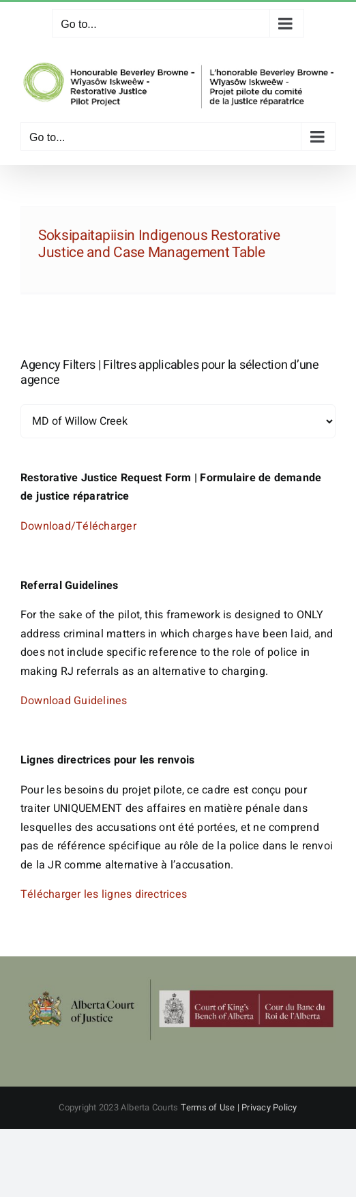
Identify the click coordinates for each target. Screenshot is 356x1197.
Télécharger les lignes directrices (103, 894)
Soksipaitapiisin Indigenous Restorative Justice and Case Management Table (159, 244)
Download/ (48, 526)
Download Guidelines (74, 701)
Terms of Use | (211, 1107)
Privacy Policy (269, 1107)
